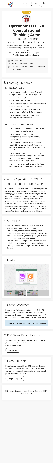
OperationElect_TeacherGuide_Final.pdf (29, 323)
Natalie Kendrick (13, 48)
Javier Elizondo (28, 45)
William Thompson (14, 45)
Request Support (15, 378)
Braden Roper (40, 45)
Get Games (13, 350)
